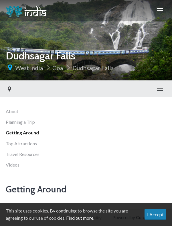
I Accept (155, 214)
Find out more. (80, 218)
